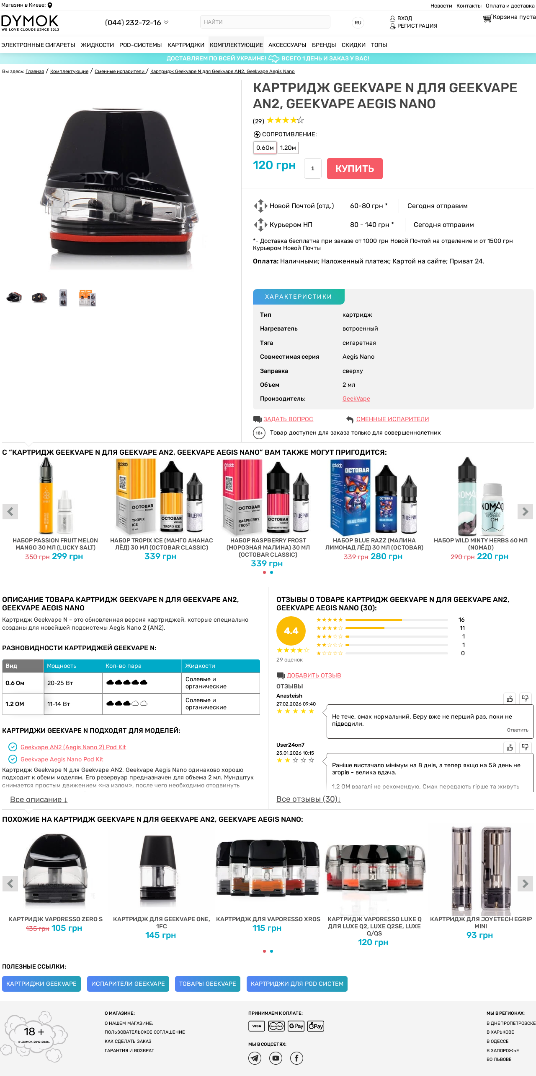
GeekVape (356, 398)
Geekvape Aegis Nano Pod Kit (62, 759)
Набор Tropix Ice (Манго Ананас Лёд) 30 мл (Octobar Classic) (161, 503)
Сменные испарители (392, 419)
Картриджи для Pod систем (297, 983)
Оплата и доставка (510, 6)
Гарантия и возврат (129, 1050)
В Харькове (500, 1032)
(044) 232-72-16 (133, 22)
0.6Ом (265, 147)
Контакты (469, 6)
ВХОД (400, 18)
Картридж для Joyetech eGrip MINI (481, 876)
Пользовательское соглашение (145, 1032)
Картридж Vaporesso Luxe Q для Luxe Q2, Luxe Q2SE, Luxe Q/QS (374, 880)
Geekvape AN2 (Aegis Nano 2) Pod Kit (73, 747)
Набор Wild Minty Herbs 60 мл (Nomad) (481, 503)
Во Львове (499, 1059)
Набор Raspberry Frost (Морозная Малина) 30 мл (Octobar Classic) (268, 507)
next (525, 512)
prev (10, 512)
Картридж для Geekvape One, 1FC (161, 876)
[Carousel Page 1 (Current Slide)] (264, 572)
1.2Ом (288, 147)
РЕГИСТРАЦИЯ (413, 26)
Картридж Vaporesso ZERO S (55, 873)
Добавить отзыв (314, 675)
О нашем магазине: (129, 1023)
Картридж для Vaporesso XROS (268, 873)
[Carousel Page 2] (271, 572)
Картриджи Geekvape (41, 983)
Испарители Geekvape (128, 983)
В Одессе (498, 1041)
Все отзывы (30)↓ (308, 799)
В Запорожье (503, 1050)
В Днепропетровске (511, 1023)
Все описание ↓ (38, 799)
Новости (441, 6)
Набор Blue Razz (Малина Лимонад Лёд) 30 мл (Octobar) (374, 503)
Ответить (517, 730)
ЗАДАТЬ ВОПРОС (288, 419)
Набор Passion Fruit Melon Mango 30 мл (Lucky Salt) (55, 503)
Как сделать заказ (128, 1041)
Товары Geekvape (207, 983)
